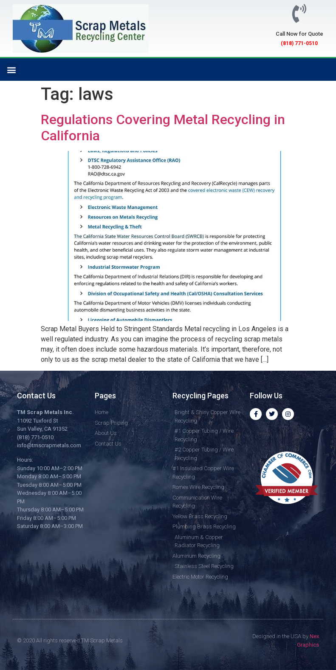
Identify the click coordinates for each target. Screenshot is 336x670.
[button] (11, 69)
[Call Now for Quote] (299, 13)
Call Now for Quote (299, 34)
